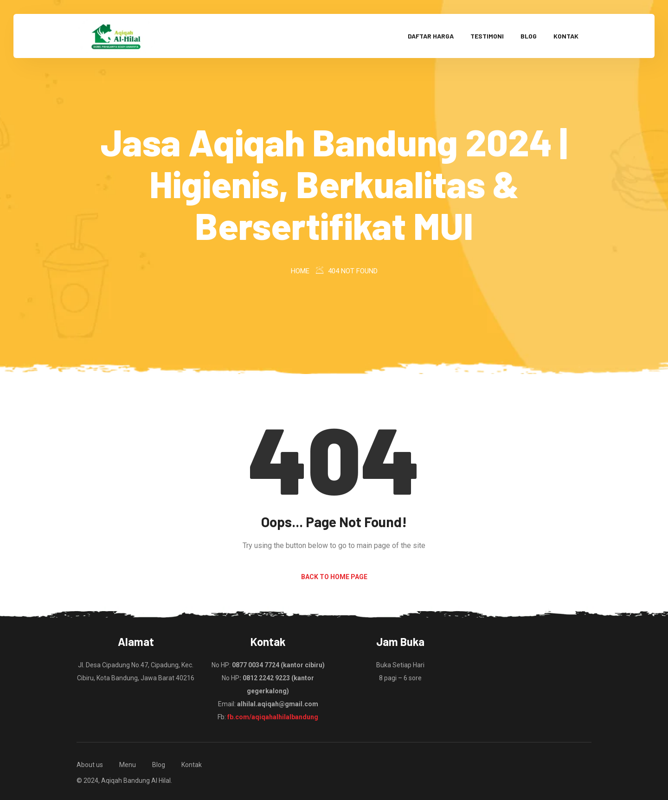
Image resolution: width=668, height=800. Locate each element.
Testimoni (487, 36)
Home (300, 271)
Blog (528, 36)
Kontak (565, 36)
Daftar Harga (431, 36)
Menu (127, 764)
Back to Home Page (334, 577)
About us (90, 764)
